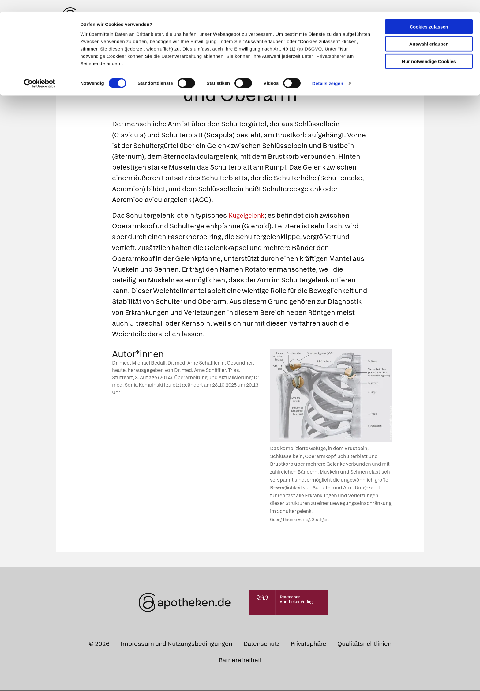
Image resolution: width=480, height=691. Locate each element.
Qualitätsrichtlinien (364, 645)
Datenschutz (261, 645)
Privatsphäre (308, 645)
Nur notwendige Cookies (429, 49)
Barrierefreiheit (240, 661)
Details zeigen (327, 71)
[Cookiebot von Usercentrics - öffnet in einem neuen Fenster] (39, 71)
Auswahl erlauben (428, 32)
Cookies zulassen (429, 14)
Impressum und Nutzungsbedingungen (176, 645)
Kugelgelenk (248, 216)
